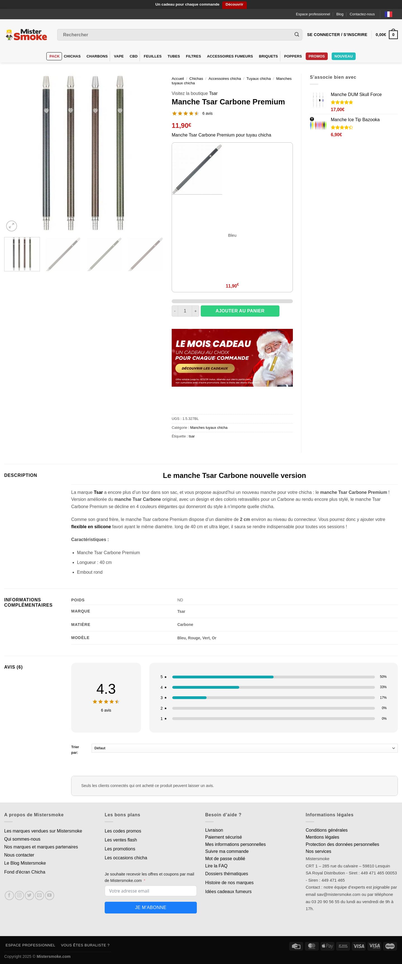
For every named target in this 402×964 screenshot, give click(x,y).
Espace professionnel (313, 14)
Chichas (72, 56)
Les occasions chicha (126, 857)
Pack (54, 56)
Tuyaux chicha (259, 78)
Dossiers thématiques (226, 873)
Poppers (293, 56)
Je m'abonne (150, 907)
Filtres (193, 56)
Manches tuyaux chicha (209, 427)
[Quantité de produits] (185, 311)
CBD (134, 56)
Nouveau (343, 56)
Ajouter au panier (240, 310)
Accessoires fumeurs (230, 56)
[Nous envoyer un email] (39, 895)
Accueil (178, 78)
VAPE (119, 56)
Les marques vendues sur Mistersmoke (43, 831)
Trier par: (234, 749)
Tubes (174, 56)
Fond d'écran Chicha (24, 872)
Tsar (213, 93)
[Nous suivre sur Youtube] (49, 895)
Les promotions (120, 848)
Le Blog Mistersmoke (25, 863)
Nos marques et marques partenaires (41, 847)
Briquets (268, 56)
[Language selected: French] (391, 14)
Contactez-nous (362, 14)
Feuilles (153, 56)
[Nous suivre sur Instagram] (19, 895)
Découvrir (234, 4)
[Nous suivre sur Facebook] (9, 895)
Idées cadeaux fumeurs (228, 891)
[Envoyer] (297, 35)
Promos (316, 56)
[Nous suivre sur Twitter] (29, 895)
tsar (192, 436)
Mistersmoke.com (54, 956)
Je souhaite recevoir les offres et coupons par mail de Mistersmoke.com (149, 877)
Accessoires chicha (225, 78)
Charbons (97, 56)
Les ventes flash (121, 840)
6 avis (207, 113)
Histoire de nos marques (229, 882)
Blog (340, 14)
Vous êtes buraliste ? (85, 945)
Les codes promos (123, 831)
